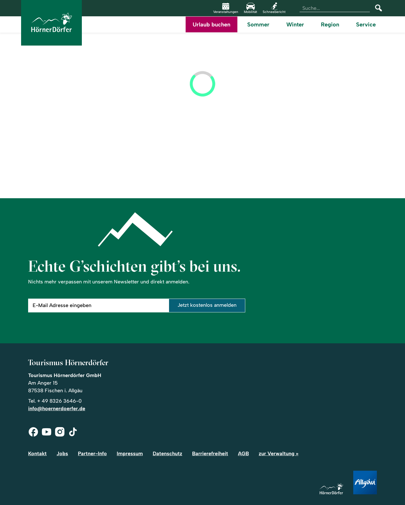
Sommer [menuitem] (258, 24)
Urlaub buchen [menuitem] (211, 24)
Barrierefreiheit (210, 453)
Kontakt (37, 453)
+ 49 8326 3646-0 (59, 401)
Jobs (62, 453)
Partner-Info (92, 453)
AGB (243, 453)
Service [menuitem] (366, 24)
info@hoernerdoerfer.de (56, 408)
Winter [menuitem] (295, 24)
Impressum (130, 453)
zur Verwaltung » (278, 453)
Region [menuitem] (330, 24)
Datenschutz (167, 453)
